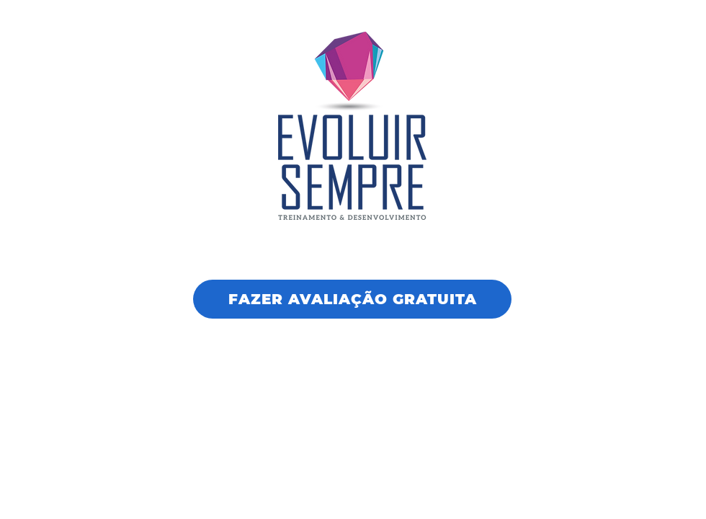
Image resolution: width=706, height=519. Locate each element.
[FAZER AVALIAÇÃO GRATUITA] (352, 299)
